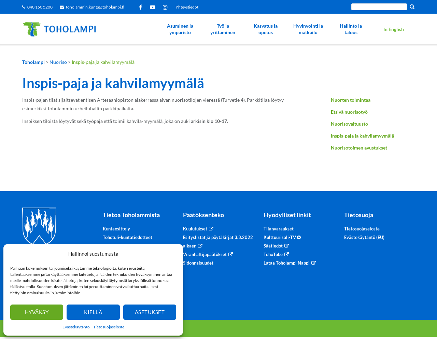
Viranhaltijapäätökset (205, 254)
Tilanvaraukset (279, 228)
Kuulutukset (195, 228)
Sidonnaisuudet (198, 263)
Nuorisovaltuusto (349, 124)
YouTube (154, 7)
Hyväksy (37, 312)
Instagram (166, 7)
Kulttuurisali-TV (282, 237)
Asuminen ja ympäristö (180, 29)
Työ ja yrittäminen (222, 29)
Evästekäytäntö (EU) (364, 237)
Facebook (141, 7)
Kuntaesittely (116, 228)
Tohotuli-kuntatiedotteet (127, 237)
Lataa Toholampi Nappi (287, 263)
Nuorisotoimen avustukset (359, 148)
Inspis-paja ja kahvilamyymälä (362, 136)
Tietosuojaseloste (108, 326)
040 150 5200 (40, 7)
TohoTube (273, 254)
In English (393, 29)
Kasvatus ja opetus (266, 29)
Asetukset (150, 312)
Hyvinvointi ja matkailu (308, 29)
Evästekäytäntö (76, 326)
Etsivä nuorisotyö (349, 112)
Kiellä (93, 312)
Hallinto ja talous (351, 29)
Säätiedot (273, 246)
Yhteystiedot (186, 7)
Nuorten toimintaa (350, 100)
